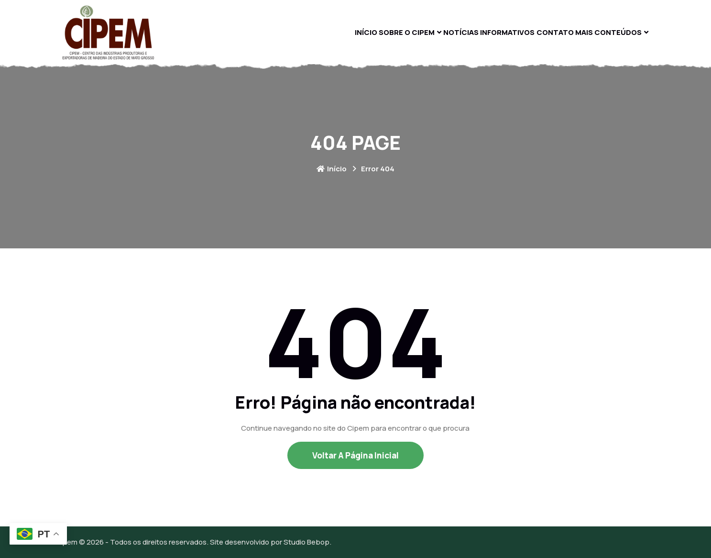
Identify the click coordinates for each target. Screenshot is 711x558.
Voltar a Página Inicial (355, 455)
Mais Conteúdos (603, 31)
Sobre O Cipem (355, 31)
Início (301, 31)
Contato (539, 31)
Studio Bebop (306, 542)
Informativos (480, 31)
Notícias (421, 31)
